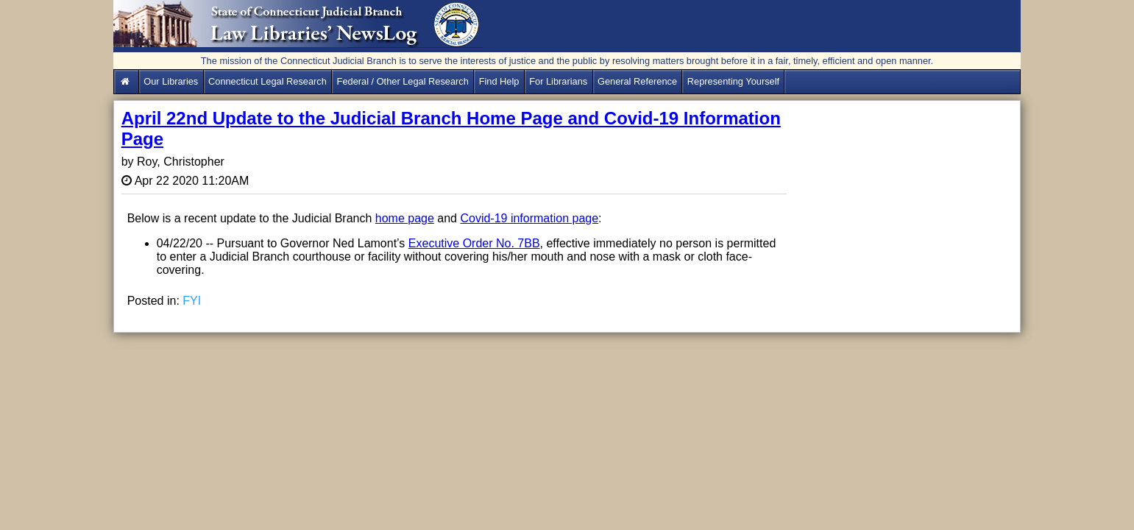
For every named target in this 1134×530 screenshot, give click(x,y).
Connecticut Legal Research (267, 81)
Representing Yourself (733, 81)
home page (404, 218)
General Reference (637, 81)
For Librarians (558, 81)
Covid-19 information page (529, 218)
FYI (191, 300)
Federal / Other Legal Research (403, 81)
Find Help (499, 81)
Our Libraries (170, 81)
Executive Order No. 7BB (474, 243)
